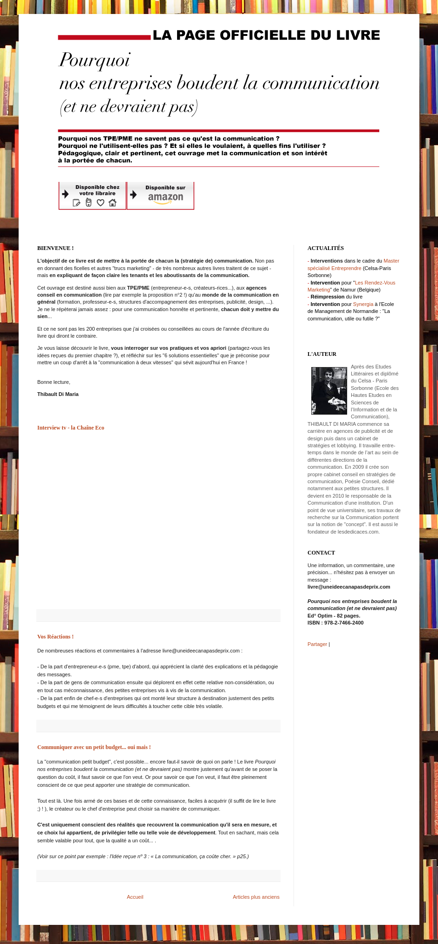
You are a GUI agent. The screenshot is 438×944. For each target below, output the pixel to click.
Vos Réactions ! (55, 636)
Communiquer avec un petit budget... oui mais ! (94, 747)
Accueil (135, 897)
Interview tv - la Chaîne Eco (70, 427)
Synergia (363, 304)
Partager (317, 644)
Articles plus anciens (256, 897)
